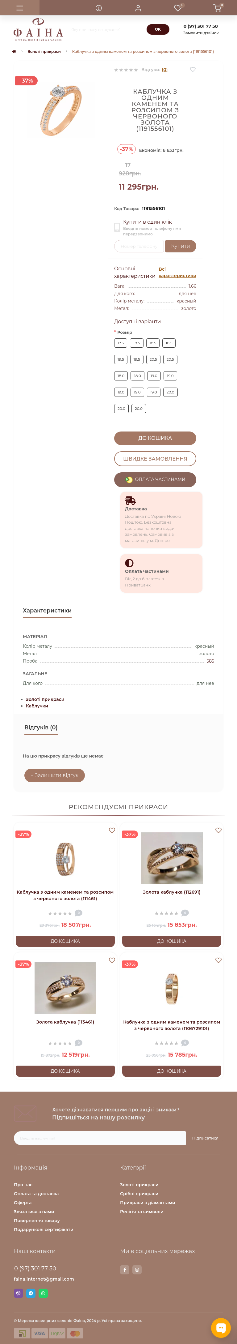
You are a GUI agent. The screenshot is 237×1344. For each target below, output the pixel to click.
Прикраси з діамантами (147, 1202)
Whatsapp (43, 1293)
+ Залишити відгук (55, 775)
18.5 (136, 343)
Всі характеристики (177, 272)
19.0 (154, 375)
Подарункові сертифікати (43, 1229)
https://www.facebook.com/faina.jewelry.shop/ (124, 1270)
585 (210, 661)
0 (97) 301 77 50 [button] (35, 1268)
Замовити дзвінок (201, 33)
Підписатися (205, 1138)
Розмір (123, 332)
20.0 (170, 392)
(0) (165, 69)
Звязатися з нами (34, 1211)
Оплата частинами (147, 571)
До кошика (155, 438)
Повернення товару (37, 1220)
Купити (180, 246)
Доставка (136, 509)
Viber (18, 1293)
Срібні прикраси (139, 1193)
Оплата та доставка (36, 1193)
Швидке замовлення (155, 459)
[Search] (158, 29)
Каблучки (37, 706)
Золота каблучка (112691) (172, 892)
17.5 (121, 343)
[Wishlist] (192, 70)
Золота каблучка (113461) (65, 1022)
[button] (138, 7)
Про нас (23, 1184)
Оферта (22, 1202)
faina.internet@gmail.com (44, 1279)
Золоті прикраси (44, 51)
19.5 (121, 359)
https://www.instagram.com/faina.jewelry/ (137, 1270)
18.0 (121, 375)
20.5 (153, 359)
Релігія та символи (142, 1211)
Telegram (31, 1293)
